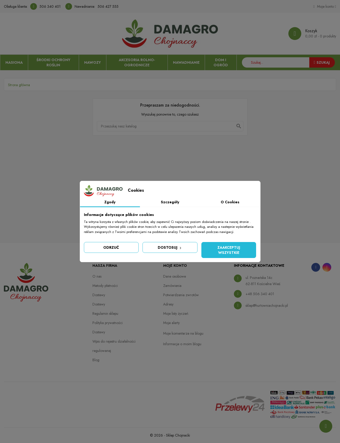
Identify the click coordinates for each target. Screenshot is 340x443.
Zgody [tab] (109, 202)
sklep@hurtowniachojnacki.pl (267, 305)
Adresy (168, 304)
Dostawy (98, 294)
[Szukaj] (170, 126)
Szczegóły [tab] (170, 202)
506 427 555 (108, 6)
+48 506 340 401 (260, 293)
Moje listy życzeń (175, 313)
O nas (96, 276)
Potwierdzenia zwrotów (181, 294)
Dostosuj (170, 247)
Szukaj (322, 62)
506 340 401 (50, 6)
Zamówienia (172, 285)
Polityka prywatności (107, 322)
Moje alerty (171, 322)
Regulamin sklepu (105, 313)
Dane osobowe (174, 276)
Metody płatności (105, 285)
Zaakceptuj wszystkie (228, 250)
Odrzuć (111, 247)
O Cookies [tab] (230, 202)
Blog (95, 360)
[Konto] (324, 6)
